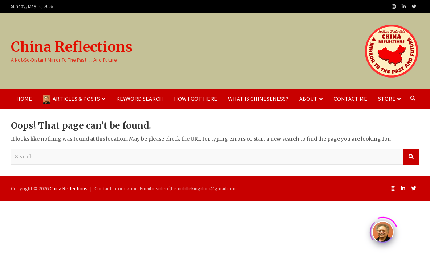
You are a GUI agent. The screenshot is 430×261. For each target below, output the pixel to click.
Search (411, 157)
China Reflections (72, 46)
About (308, 98)
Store (386, 98)
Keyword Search (139, 98)
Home (24, 98)
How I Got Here (195, 98)
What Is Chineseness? (258, 98)
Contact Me (350, 98)
